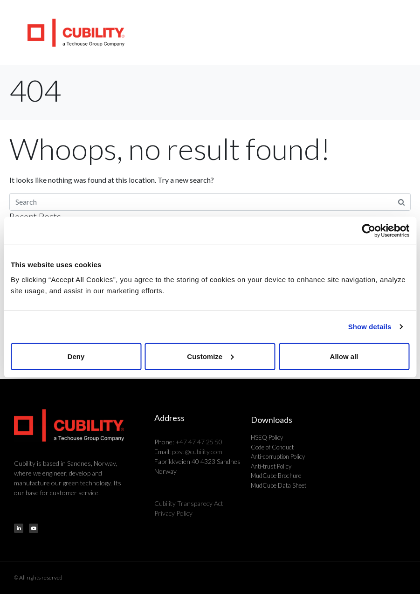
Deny (76, 356)
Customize (210, 356)
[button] (402, 32)
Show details (370, 327)
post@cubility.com (197, 452)
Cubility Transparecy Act (188, 503)
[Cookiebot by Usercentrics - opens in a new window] (368, 231)
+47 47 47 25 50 (198, 442)
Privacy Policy (173, 513)
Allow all (344, 356)
